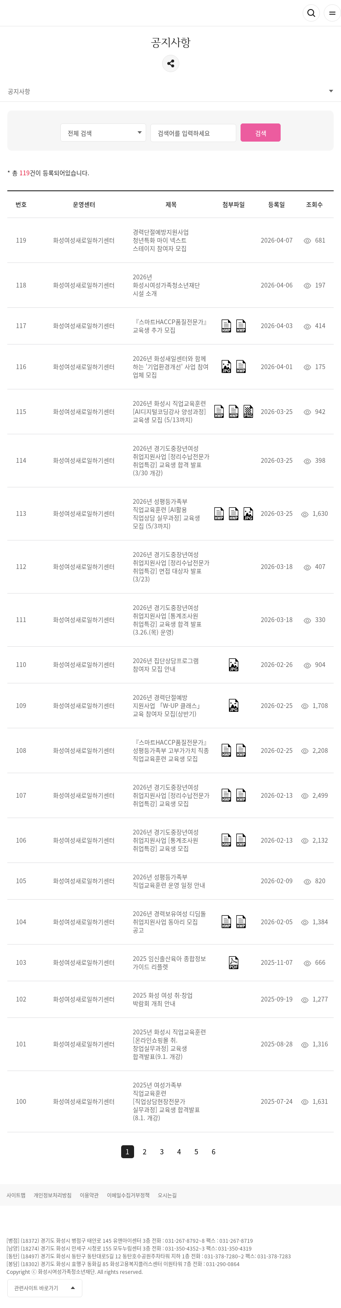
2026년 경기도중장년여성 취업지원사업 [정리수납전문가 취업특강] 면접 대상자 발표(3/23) (171, 566)
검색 (311, 13)
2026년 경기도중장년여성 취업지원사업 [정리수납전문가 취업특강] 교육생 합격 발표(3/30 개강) (171, 460)
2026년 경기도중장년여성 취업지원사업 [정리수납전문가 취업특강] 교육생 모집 (171, 795)
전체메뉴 (332, 13)
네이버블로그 (327, 1288)
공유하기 (171, 63)
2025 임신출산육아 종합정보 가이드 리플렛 (169, 962)
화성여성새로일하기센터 (51, 13)
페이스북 (279, 1288)
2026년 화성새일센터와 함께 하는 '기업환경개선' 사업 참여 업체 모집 (171, 366)
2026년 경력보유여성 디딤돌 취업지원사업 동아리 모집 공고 (169, 921)
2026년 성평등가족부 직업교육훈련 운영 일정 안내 (169, 880)
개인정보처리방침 (53, 1195)
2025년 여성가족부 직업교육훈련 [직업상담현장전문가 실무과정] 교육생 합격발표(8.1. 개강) (166, 1101)
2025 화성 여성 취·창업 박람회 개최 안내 (163, 999)
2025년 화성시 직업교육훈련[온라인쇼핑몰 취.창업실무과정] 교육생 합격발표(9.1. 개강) (169, 1044)
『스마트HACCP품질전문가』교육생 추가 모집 (171, 325)
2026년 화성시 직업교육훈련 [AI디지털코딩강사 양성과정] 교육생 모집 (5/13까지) (169, 411)
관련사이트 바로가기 (36, 1288)
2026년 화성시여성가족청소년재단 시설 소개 (166, 284)
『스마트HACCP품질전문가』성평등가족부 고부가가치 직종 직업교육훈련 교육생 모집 (171, 750)
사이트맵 (15, 1195)
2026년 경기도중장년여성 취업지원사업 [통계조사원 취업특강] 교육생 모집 (166, 840)
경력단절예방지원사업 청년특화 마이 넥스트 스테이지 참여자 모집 (161, 240)
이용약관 (89, 1195)
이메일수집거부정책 (128, 1195)
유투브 (295, 1288)
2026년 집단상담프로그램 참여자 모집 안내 (166, 664)
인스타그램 (311, 1288)
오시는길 (167, 1195)
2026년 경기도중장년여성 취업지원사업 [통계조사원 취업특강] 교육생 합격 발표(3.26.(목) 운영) (167, 619)
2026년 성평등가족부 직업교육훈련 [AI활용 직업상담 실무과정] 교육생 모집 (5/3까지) (166, 513)
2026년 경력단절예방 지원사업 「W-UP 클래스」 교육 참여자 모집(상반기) (168, 705)
